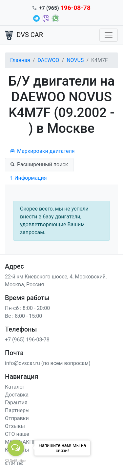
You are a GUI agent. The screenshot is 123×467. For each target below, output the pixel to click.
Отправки (17, 418)
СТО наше (17, 434)
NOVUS (75, 60)
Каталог (15, 387)
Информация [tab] (28, 178)
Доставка (17, 395)
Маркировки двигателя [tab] (42, 151)
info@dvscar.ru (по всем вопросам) (48, 363)
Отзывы (15, 426)
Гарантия (16, 402)
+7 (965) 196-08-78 (27, 339)
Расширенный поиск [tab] (39, 164)
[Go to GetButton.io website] (15, 460)
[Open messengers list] (16, 448)
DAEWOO (48, 60)
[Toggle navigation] (108, 35)
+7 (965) (65, 8)
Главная (20, 60)
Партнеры (17, 410)
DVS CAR (24, 35)
